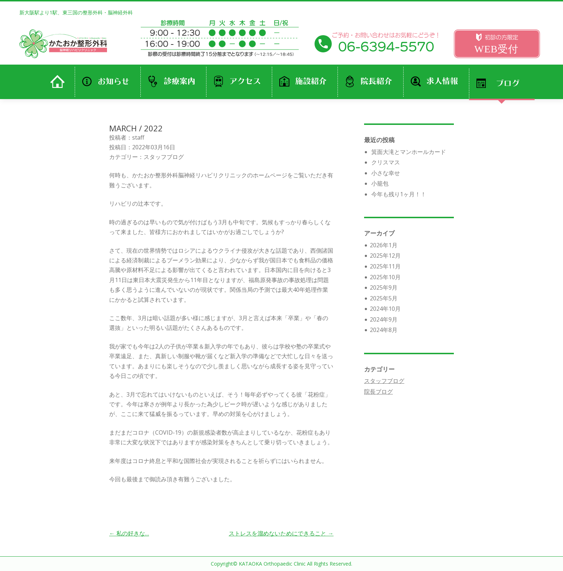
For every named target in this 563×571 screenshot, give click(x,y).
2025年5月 (383, 298)
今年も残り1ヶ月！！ (398, 194)
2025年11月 (385, 266)
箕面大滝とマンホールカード (408, 152)
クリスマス (385, 162)
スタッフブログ (164, 157)
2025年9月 (383, 287)
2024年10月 (385, 309)
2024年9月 (383, 319)
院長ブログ (378, 392)
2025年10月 (385, 277)
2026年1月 (383, 245)
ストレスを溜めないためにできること (281, 533)
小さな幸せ (385, 173)
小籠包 (379, 183)
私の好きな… (129, 533)
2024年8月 (383, 330)
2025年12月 (385, 255)
